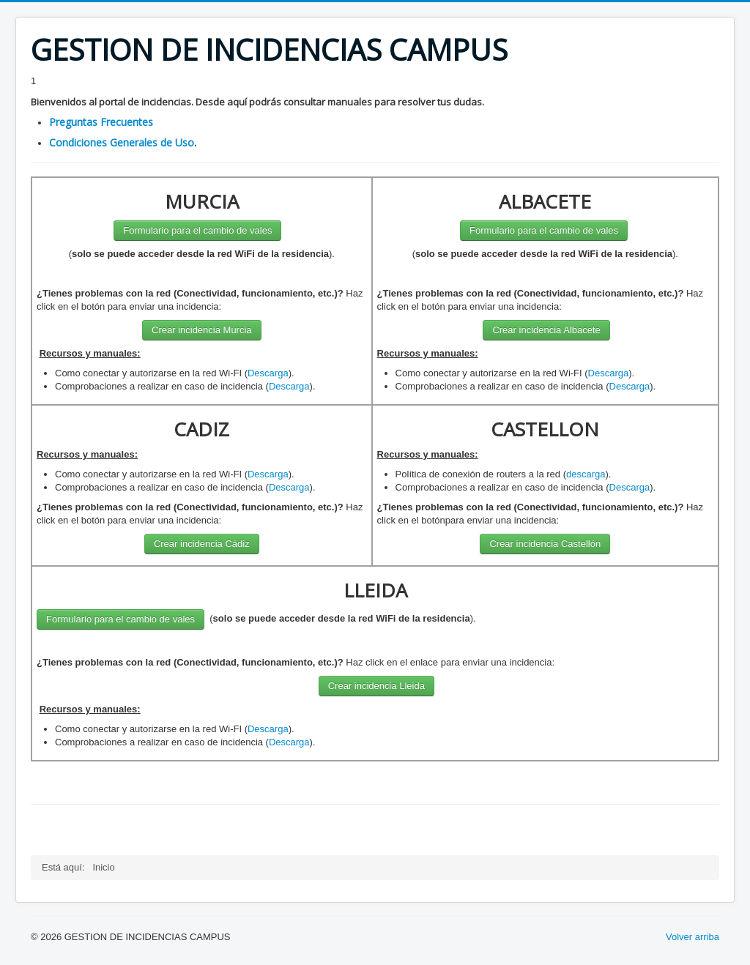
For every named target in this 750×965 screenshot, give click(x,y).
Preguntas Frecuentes (101, 122)
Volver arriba (692, 936)
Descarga (268, 373)
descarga (585, 474)
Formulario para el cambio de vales (197, 230)
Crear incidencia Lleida (376, 685)
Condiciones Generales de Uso (121, 142)
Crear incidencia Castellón (545, 543)
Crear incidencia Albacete (546, 329)
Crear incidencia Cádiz (202, 543)
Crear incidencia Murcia (202, 329)
